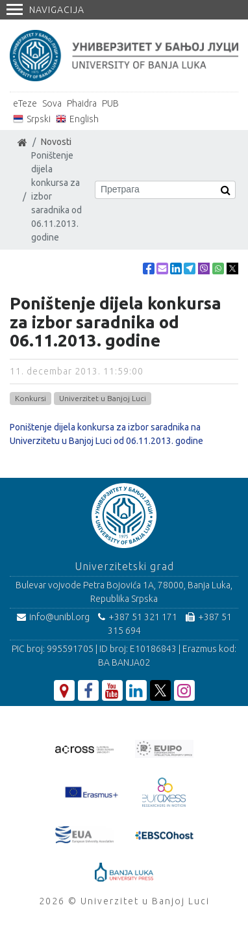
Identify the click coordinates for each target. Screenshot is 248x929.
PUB (110, 103)
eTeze (25, 103)
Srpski (39, 119)
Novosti (56, 142)
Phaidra (82, 103)
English (84, 119)
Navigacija (45, 10)
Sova (52, 103)
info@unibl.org (53, 617)
